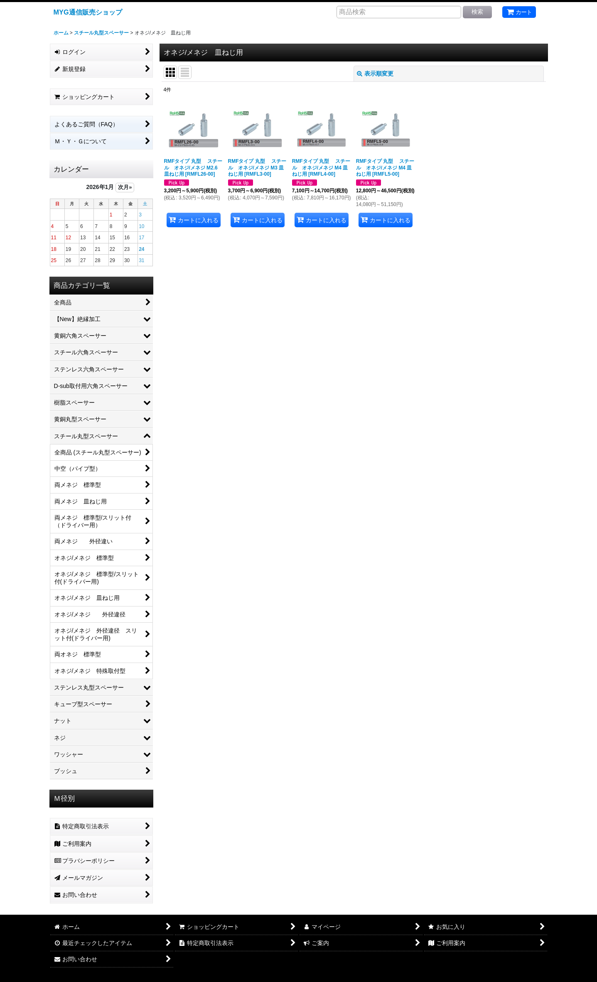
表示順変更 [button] (375, 73)
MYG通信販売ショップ (88, 12)
